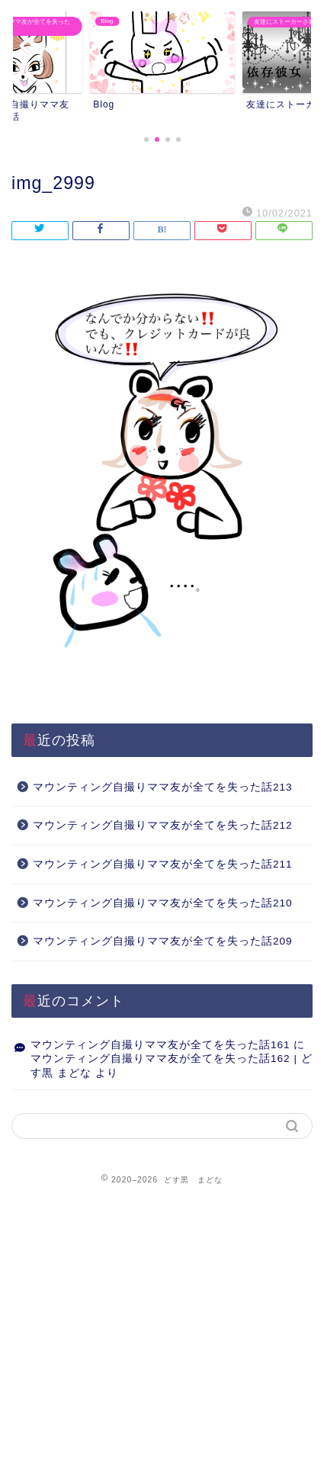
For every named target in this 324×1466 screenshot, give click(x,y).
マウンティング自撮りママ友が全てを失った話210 (163, 903)
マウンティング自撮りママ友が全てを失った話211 (163, 864)
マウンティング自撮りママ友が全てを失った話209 (163, 941)
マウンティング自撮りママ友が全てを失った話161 (160, 1045)
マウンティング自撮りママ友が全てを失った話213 (163, 787)
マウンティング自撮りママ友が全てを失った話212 (163, 825)
